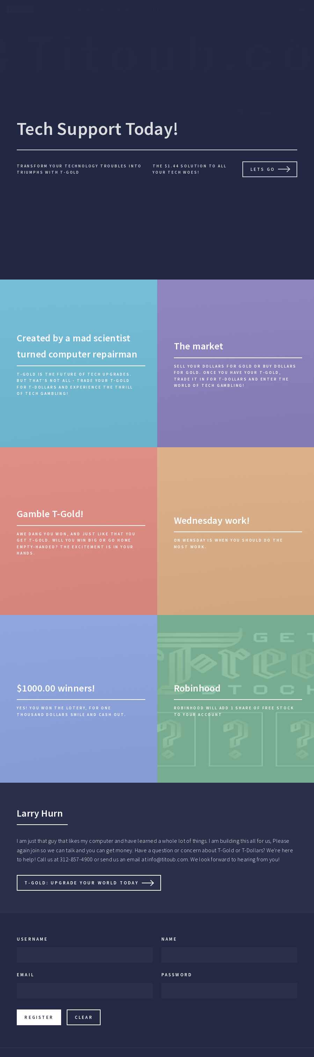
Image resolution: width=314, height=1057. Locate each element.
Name (169, 939)
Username (32, 939)
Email (25, 974)
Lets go (262, 169)
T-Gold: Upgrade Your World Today (81, 882)
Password (176, 974)
